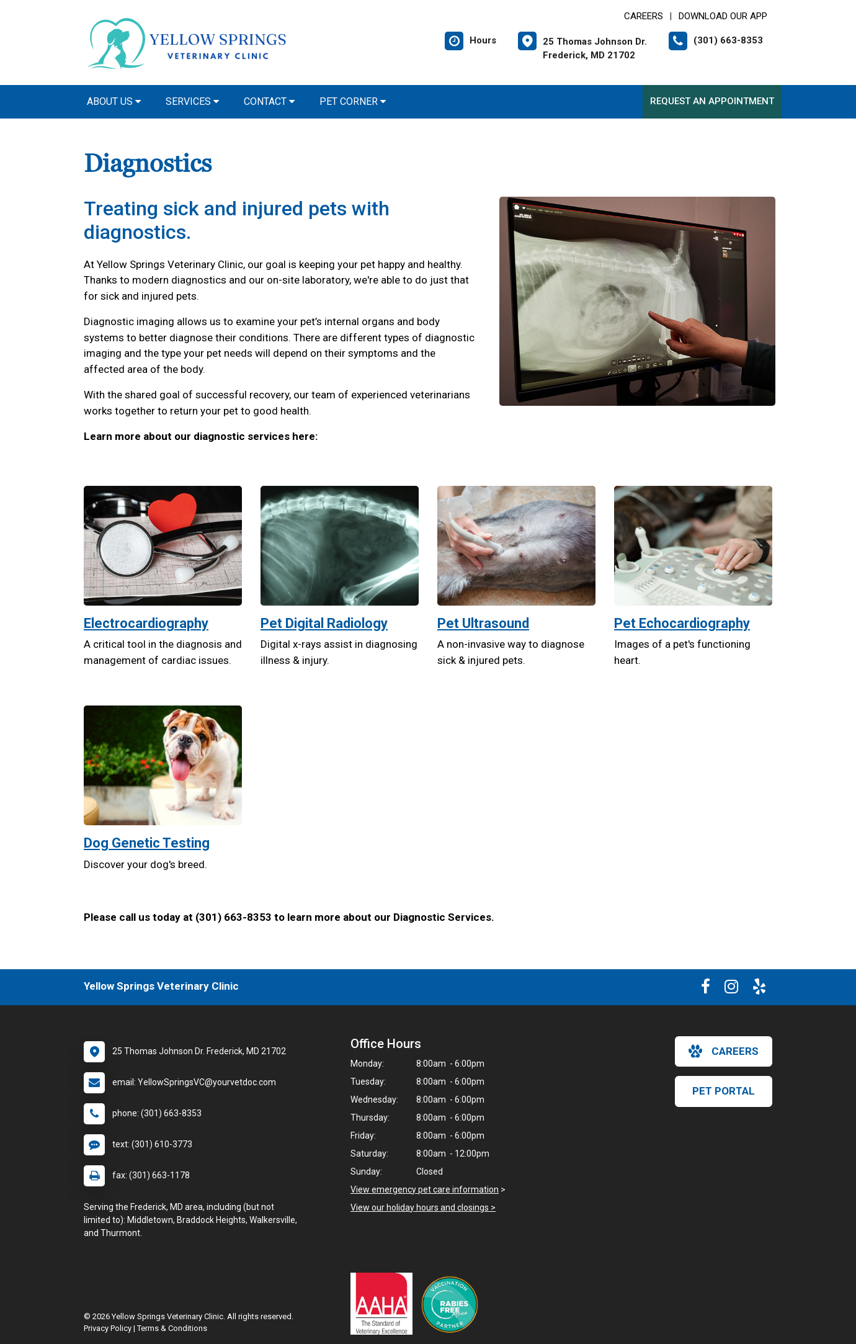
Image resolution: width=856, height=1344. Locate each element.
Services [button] (192, 101)
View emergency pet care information (424, 1189)
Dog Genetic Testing (147, 843)
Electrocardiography (146, 623)
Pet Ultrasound (483, 623)
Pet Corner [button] (352, 101)
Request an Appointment (712, 101)
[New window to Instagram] (731, 989)
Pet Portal (723, 1091)
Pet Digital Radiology (324, 623)
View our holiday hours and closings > (423, 1207)
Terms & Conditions (172, 1328)
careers (724, 1051)
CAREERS (643, 16)
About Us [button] (114, 101)
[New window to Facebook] (705, 989)
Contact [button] (269, 101)
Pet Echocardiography (682, 623)
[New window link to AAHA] (384, 1304)
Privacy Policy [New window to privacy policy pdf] (108, 1328)
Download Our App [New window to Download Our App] (723, 16)
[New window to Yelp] (759, 989)
